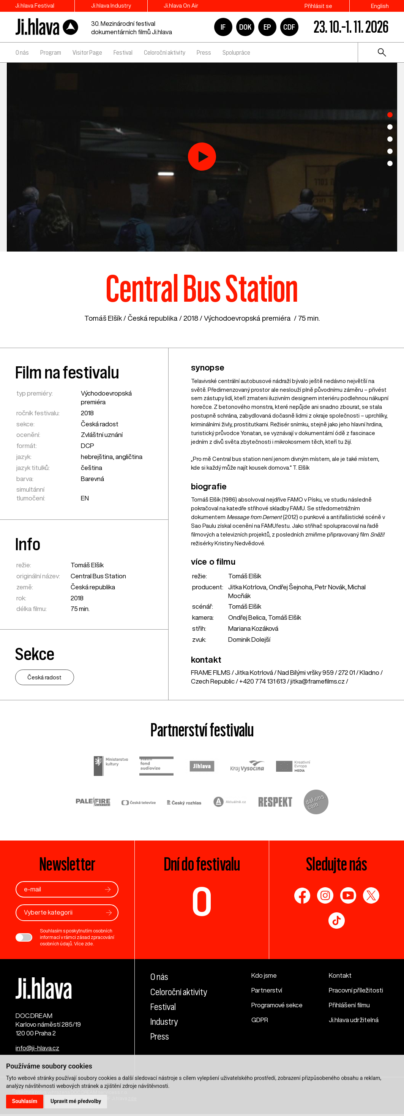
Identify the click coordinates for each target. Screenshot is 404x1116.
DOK (245, 27)
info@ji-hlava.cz (37, 1049)
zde (89, 943)
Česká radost (100, 424)
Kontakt (340, 975)
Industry (164, 1021)
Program (50, 52)
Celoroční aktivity (164, 52)
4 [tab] (390, 151)
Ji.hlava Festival (34, 6)
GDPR (260, 1019)
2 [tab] (390, 127)
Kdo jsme (264, 975)
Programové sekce (277, 1005)
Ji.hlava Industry (113, 6)
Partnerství (267, 990)
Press (204, 52)
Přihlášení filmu (349, 1005)
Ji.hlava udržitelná (354, 1019)
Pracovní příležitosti (356, 990)
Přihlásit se (318, 6)
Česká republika (152, 318)
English (380, 6)
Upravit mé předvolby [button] (76, 1101)
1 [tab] (390, 114)
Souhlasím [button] (25, 1101)
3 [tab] (390, 139)
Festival (123, 52)
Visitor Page (87, 52)
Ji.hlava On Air (184, 6)
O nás (22, 52)
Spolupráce (236, 52)
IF (223, 27)
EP (267, 27)
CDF (289, 27)
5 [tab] (390, 163)
